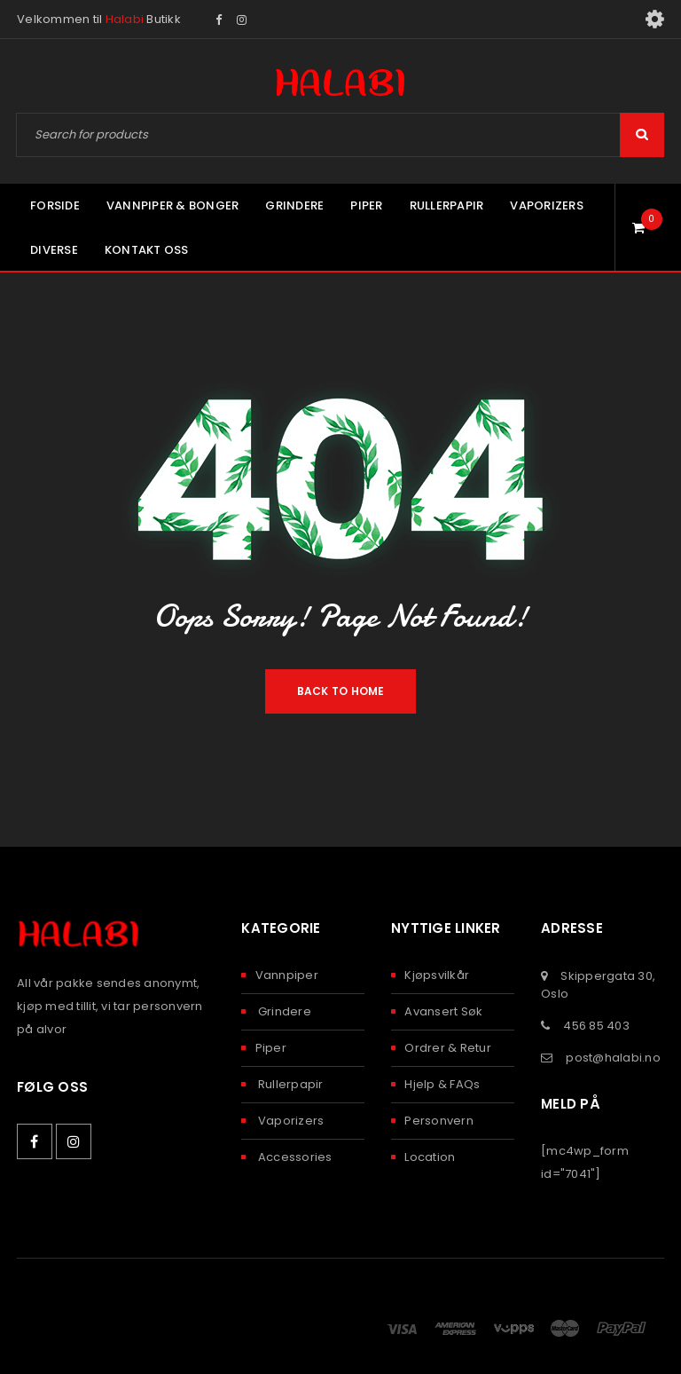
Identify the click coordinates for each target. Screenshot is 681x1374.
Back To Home (341, 691)
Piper (270, 1047)
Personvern (439, 1120)
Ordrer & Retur (447, 1047)
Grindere (283, 1011)
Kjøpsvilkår (436, 975)
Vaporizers (290, 1120)
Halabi (125, 19)
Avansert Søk (443, 1011)
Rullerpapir (289, 1084)
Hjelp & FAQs (442, 1084)
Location (429, 1157)
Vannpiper (286, 975)
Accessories (294, 1157)
